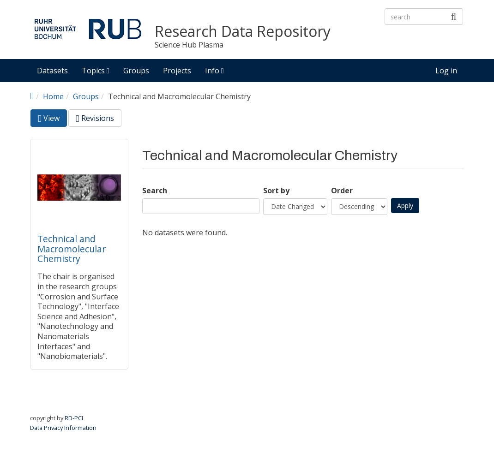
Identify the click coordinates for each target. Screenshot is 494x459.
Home (53, 96)
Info (214, 71)
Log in (446, 71)
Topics (95, 71)
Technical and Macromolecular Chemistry (71, 248)
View (52, 120)
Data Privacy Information (63, 427)
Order (342, 191)
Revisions (95, 118)
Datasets (52, 71)
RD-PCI (74, 418)
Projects (177, 71)
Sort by (276, 191)
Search (154, 191)
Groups (136, 71)
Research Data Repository (243, 31)
